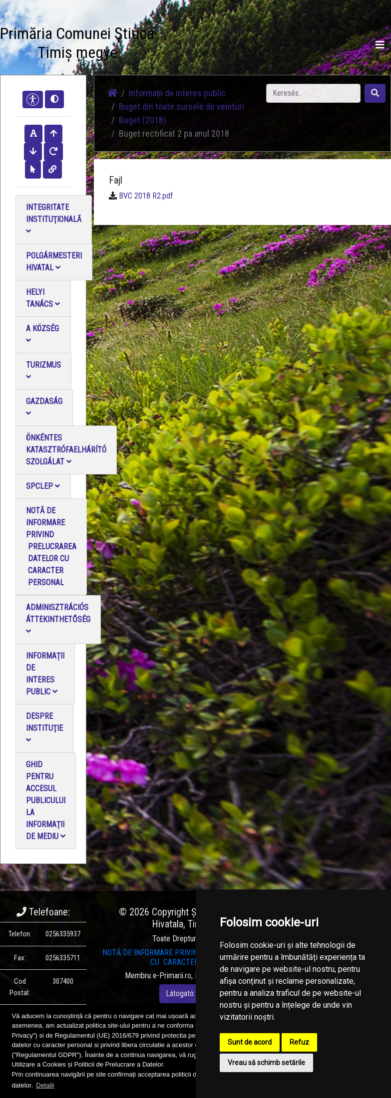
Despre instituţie (44, 727)
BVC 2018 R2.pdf (146, 196)
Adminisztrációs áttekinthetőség (58, 619)
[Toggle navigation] (380, 44)
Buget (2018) (142, 120)
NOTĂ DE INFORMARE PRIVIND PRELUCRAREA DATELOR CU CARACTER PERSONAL (51, 546)
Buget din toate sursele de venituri (181, 106)
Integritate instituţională (53, 219)
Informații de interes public (45, 673)
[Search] (313, 93)
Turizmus (43, 370)
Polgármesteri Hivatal (54, 261)
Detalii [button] (45, 1085)
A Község (42, 334)
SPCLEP (43, 486)
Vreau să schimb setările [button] (266, 1063)
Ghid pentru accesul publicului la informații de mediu (45, 800)
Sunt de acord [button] (250, 1042)
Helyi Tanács (43, 298)
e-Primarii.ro (172, 975)
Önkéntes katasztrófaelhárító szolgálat (66, 449)
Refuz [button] (299, 1042)
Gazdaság (44, 407)
